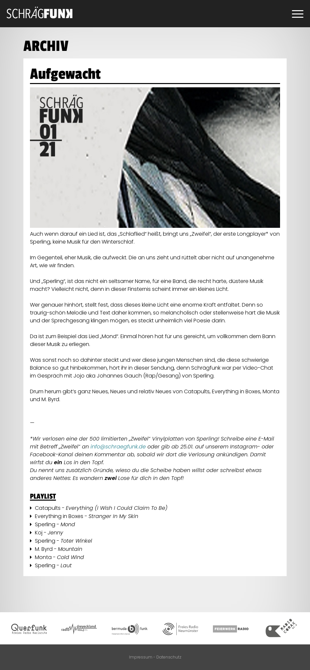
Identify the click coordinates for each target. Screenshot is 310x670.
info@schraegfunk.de (118, 446)
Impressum (140, 657)
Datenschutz (168, 657)
